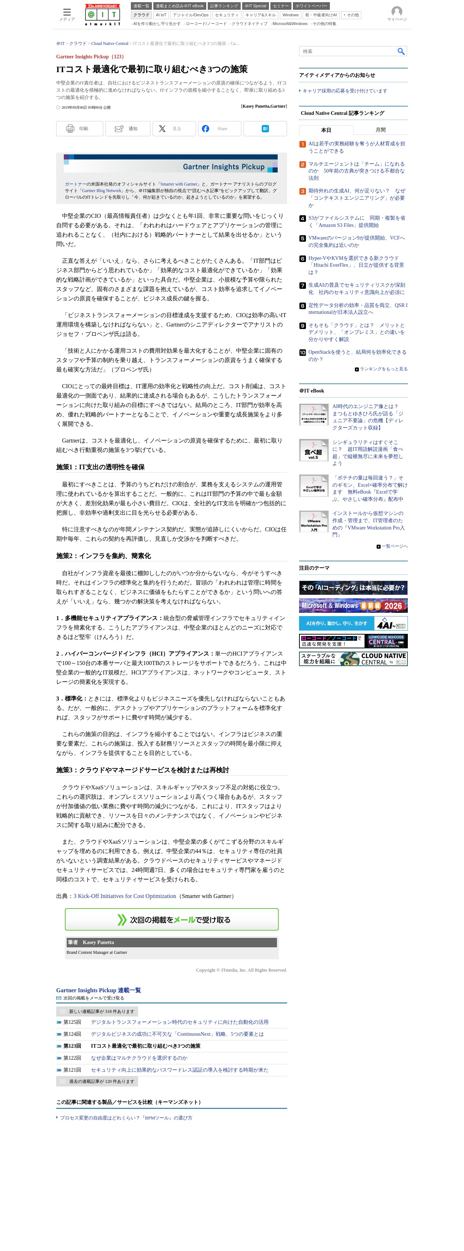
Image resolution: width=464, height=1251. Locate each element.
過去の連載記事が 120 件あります (101, 1081)
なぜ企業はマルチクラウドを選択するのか (139, 1058)
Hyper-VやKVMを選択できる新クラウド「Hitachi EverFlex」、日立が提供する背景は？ (356, 265)
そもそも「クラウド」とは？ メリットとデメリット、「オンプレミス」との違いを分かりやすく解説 (356, 332)
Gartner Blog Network (101, 190)
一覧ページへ (395, 546)
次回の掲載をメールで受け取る (93, 998)
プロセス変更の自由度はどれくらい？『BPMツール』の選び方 (126, 1118)
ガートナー (76, 184)
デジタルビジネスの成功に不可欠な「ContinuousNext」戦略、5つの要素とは (177, 1034)
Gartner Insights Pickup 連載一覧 (98, 990)
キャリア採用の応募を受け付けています (345, 90)
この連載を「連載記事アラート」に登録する (172, 919)
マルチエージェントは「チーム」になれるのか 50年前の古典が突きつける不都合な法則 (356, 171)
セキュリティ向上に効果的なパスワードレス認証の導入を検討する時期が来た (180, 1070)
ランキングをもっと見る (384, 368)
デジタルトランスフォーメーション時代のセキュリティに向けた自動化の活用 (180, 1022)
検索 (401, 51)
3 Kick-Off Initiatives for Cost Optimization (125, 896)
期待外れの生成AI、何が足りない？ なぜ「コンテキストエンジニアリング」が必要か (356, 198)
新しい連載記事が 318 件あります (101, 1011)
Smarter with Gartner (179, 184)
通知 (133, 128)
